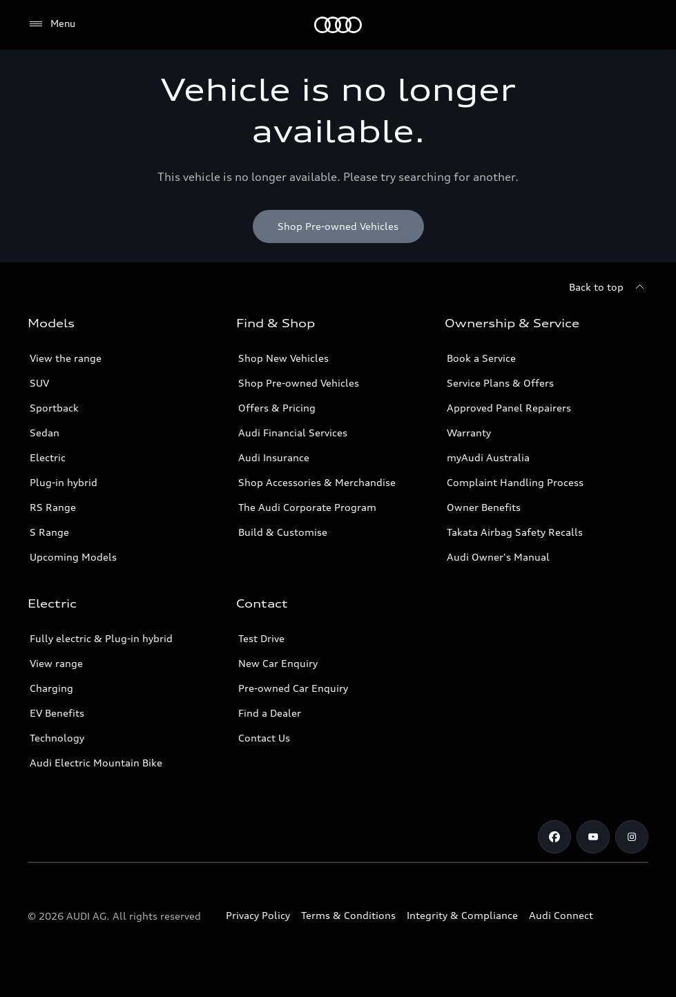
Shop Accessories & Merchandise (317, 482)
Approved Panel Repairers (509, 408)
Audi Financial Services (292, 432)
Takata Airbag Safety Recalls (515, 532)
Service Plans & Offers (500, 383)
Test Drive (261, 638)
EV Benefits (57, 713)
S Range (49, 532)
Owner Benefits (484, 507)
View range (56, 663)
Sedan (44, 432)
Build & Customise (282, 532)
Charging (51, 688)
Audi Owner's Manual (498, 557)
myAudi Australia (488, 457)
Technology (57, 738)
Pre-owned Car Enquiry (293, 688)
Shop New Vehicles (283, 358)
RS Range (53, 507)
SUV (39, 383)
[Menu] (338, 25)
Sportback (54, 408)
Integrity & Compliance (462, 915)
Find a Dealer (269, 713)
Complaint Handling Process (515, 482)
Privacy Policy (258, 915)
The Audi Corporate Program (307, 507)
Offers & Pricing (277, 408)
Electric (48, 457)
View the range (66, 358)
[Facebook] (554, 836)
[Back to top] (608, 287)
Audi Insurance (273, 457)
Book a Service (481, 358)
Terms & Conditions (348, 915)
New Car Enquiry (278, 663)
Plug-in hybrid (63, 482)
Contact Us (264, 738)
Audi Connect (561, 915)
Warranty (469, 432)
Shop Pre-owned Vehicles (298, 383)
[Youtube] (593, 836)
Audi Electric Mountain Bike (96, 762)
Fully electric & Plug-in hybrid (101, 638)
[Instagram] (631, 836)
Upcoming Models (73, 557)
